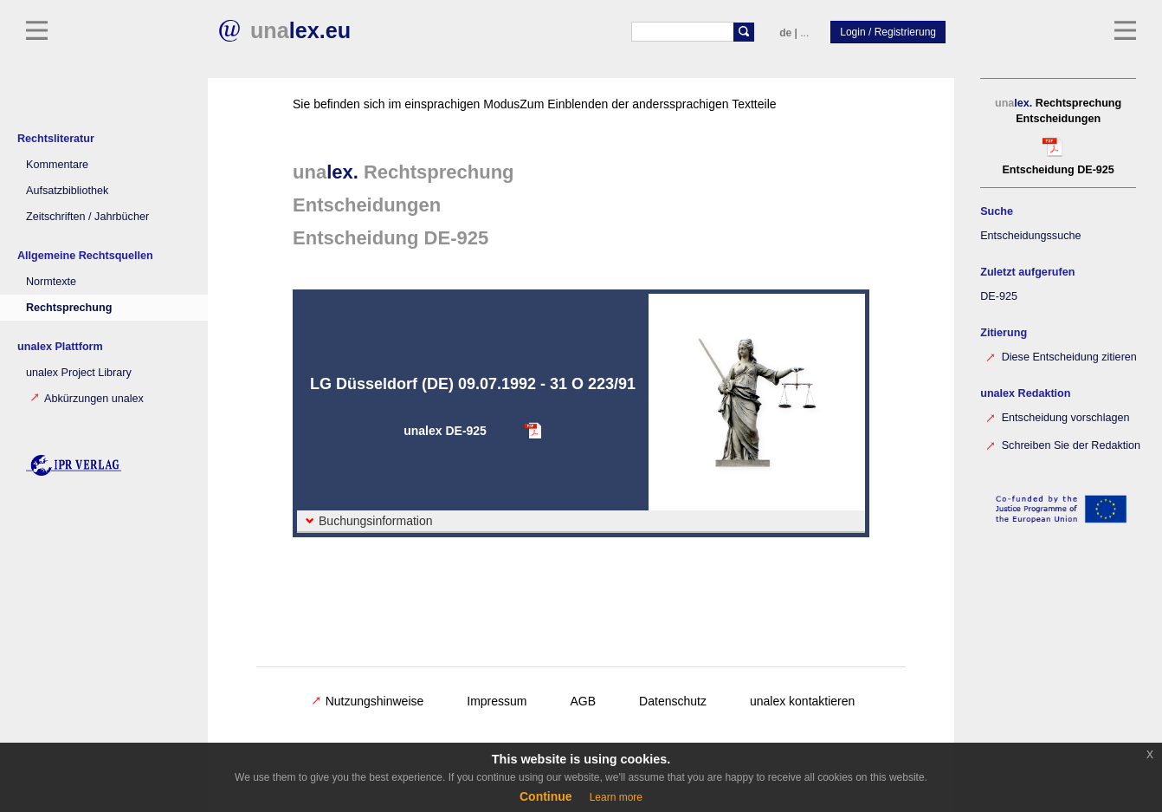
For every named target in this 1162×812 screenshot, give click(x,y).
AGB (584, 701)
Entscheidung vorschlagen (1048, 416)
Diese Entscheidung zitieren (1052, 355)
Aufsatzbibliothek (67, 191)
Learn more (616, 797)
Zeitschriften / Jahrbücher (87, 217)
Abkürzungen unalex (87, 399)
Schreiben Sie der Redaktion (1054, 444)
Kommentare (57, 165)
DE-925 (990, 296)
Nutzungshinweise (368, 701)
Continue (546, 796)
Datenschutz (673, 701)
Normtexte (51, 282)
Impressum (496, 701)
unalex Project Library (79, 373)
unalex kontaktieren (802, 701)
